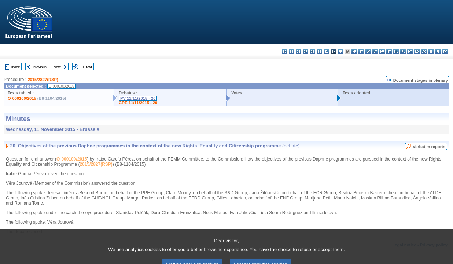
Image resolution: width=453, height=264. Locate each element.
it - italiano (361, 51)
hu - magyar (382, 51)
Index (15, 67)
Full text (86, 67)
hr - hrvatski (354, 51)
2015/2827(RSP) (42, 79)
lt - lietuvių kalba (375, 51)
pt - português (410, 51)
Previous (40, 67)
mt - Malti (389, 51)
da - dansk (305, 51)
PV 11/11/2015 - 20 (137, 98)
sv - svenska (445, 51)
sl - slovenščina (431, 51)
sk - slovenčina (424, 51)
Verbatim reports (429, 146)
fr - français (340, 51)
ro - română (417, 51)
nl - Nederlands (396, 51)
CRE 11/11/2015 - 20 (138, 102)
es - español (291, 51)
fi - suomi (438, 51)
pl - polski (403, 51)
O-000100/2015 (22, 98)
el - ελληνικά (326, 51)
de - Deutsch (312, 51)
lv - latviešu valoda (368, 51)
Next (57, 67)
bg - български (284, 51)
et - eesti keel (319, 51)
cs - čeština (298, 51)
